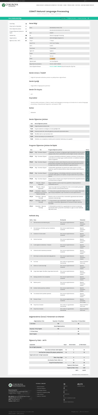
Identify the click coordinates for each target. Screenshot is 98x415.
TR (85, 1)
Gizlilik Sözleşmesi (20, 413)
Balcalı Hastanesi (40, 386)
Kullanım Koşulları (12, 413)
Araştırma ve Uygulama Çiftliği (43, 392)
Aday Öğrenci (22, 1)
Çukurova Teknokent (41, 396)
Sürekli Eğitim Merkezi (41, 390)
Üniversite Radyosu (41, 388)
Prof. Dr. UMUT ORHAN (55, 66)
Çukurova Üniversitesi (13, 1)
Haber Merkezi (40, 394)
